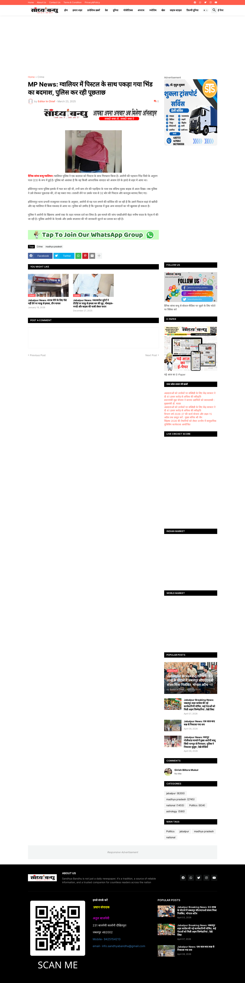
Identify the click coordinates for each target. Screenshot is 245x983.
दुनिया (115, 10)
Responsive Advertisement (122, 852)
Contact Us (54, 2)
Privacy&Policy (92, 2)
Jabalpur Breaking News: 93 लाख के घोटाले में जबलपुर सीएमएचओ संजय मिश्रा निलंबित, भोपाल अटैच (197, 910)
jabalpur (175, 793)
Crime (41, 77)
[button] (206, 10)
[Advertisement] (122, 45)
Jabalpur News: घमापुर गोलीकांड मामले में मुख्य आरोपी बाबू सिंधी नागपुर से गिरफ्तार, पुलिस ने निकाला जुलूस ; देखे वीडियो (199, 742)
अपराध (141, 10)
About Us (41, 2)
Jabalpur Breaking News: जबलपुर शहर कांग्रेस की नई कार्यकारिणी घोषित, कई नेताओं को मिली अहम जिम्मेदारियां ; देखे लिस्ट (199, 704)
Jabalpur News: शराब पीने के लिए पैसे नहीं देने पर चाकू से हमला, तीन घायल (47, 302)
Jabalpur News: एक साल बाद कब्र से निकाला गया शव (199, 723)
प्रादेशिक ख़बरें (93, 10)
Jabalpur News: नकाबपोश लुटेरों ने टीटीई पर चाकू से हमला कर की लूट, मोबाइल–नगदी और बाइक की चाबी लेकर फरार (93, 303)
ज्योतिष (152, 10)
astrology (175, 811)
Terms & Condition (73, 2)
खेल (163, 10)
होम (66, 10)
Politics (197, 805)
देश (106, 10)
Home (31, 2)
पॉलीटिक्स (128, 10)
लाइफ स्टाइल (175, 10)
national (175, 805)
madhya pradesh (54, 246)
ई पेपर (220, 10)
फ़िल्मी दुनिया (192, 10)
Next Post (151, 355)
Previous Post (38, 355)
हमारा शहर (77, 10)
